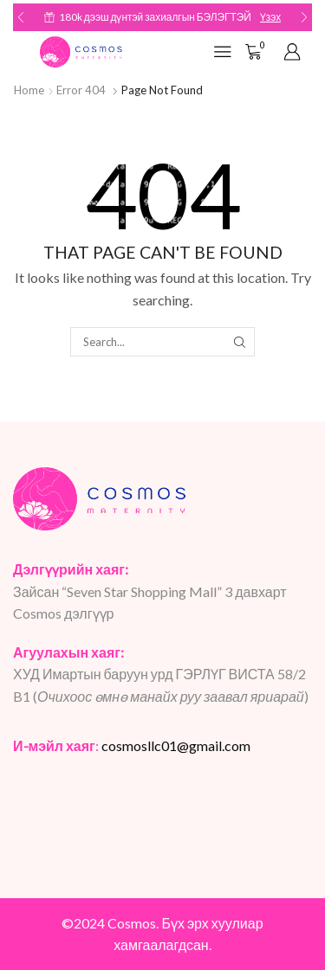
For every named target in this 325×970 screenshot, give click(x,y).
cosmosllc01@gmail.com (175, 745)
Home (29, 90)
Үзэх (270, 16)
